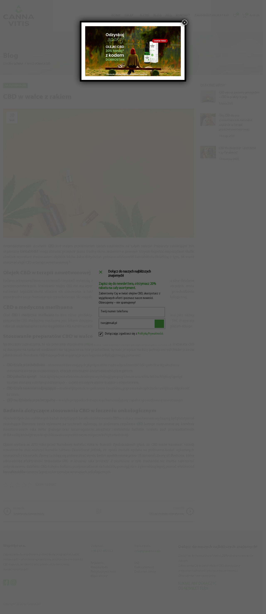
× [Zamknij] (184, 22)
